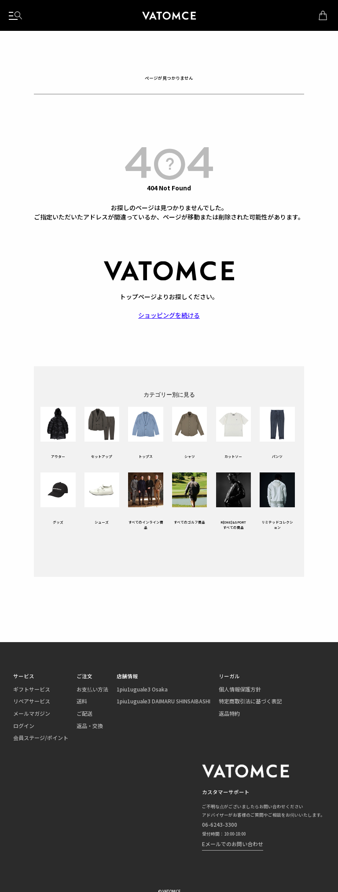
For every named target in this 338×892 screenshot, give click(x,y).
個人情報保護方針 (192, 692)
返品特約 (184, 711)
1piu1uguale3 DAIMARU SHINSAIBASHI (130, 702)
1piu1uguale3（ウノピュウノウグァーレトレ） (169, 15)
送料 (66, 702)
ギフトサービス (27, 692)
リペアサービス (27, 702)
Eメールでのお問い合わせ (237, 830)
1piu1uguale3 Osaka (113, 692)
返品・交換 (71, 722)
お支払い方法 (73, 692)
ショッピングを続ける (169, 315)
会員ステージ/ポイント (33, 731)
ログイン (21, 722)
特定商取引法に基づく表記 (200, 702)
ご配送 (67, 711)
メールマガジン (27, 711)
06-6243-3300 (226, 815)
